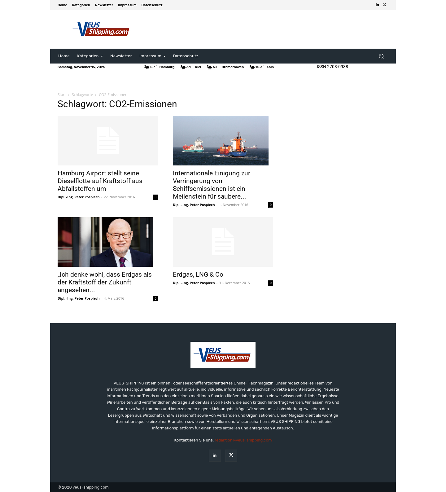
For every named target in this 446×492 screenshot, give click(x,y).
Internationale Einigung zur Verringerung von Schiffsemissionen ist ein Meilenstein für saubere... (211, 184)
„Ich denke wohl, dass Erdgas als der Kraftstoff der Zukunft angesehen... (105, 282)
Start (62, 94)
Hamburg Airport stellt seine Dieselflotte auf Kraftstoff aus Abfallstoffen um (100, 180)
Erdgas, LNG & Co (198, 274)
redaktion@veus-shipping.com (243, 440)
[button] (381, 56)
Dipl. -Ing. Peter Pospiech (79, 197)
